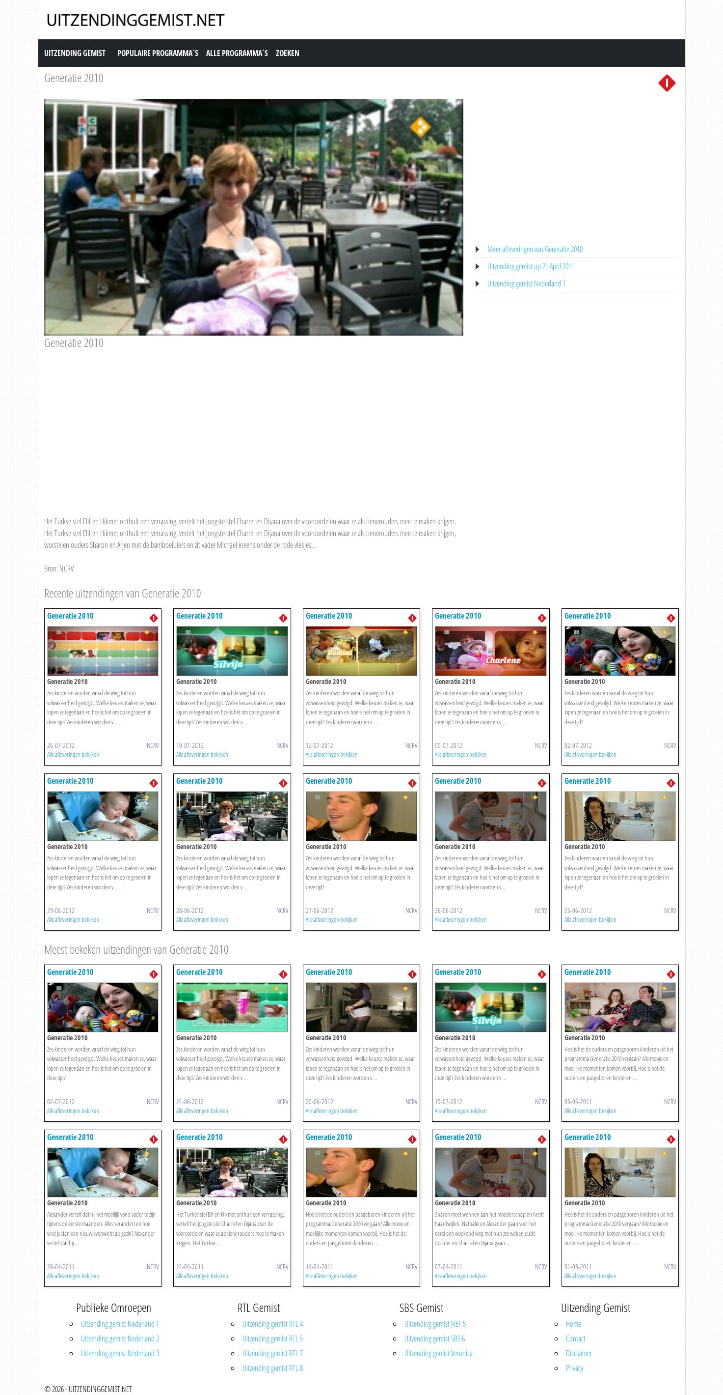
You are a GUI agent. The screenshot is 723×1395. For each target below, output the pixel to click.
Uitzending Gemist (75, 53)
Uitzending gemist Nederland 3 (120, 1353)
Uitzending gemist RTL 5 (272, 1338)
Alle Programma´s (237, 53)
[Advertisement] (254, 423)
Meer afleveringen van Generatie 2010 (535, 249)
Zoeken (287, 53)
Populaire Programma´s (157, 53)
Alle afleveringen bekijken (73, 754)
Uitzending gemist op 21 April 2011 (530, 266)
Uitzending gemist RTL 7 (272, 1353)
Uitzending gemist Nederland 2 (120, 1338)
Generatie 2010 (74, 77)
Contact (576, 1338)
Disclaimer (579, 1353)
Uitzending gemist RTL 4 (272, 1323)
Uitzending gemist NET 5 (435, 1323)
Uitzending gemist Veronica (438, 1353)
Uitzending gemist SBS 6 (434, 1338)
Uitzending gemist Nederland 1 (526, 283)
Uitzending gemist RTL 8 (272, 1368)
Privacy (574, 1368)
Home (573, 1323)
